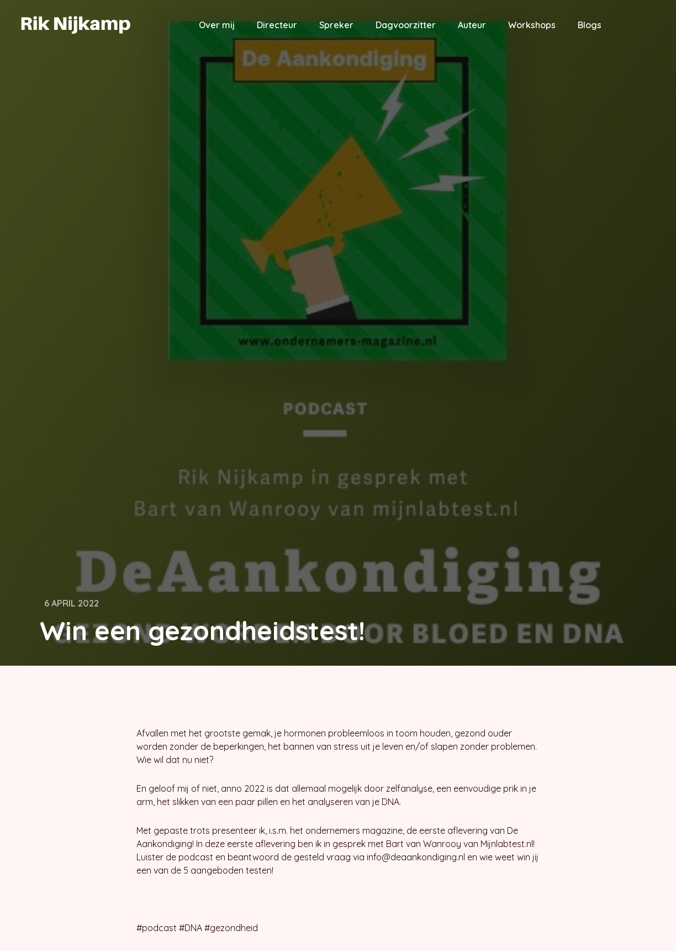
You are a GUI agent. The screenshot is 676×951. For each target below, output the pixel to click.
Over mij (217, 24)
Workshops (532, 24)
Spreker (336, 24)
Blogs (589, 24)
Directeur (277, 24)
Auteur (472, 24)
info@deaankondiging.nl (416, 857)
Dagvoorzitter (406, 24)
